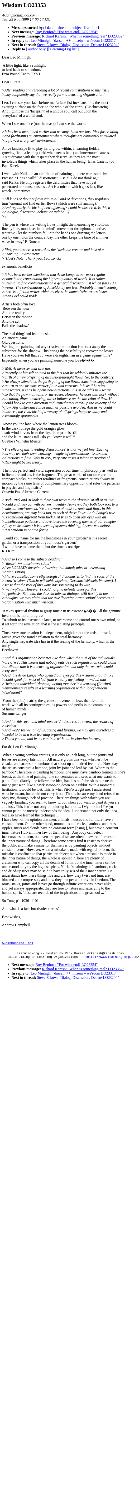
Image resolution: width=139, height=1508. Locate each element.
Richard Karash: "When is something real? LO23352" (83, 36)
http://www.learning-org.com (112, 961)
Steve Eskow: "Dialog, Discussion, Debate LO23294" (78, 45)
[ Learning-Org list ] (63, 49)
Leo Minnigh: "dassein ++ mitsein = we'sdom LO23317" (74, 40)
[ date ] (50, 28)
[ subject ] (77, 28)
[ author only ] (37, 49)
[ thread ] (63, 28)
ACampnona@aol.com (18, 945)
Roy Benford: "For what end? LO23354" (66, 32)
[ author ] (92, 28)
